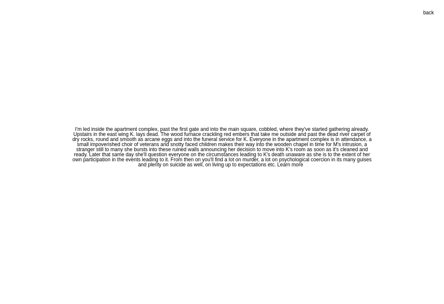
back (428, 13)
